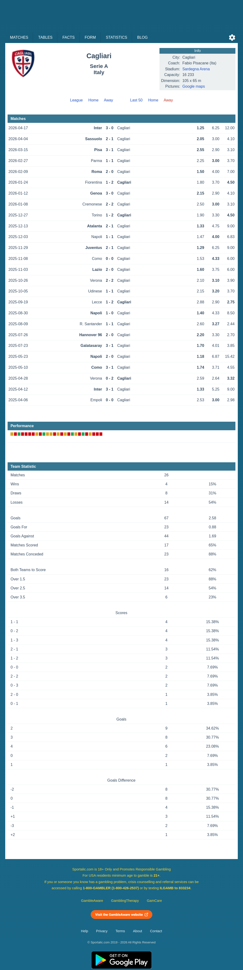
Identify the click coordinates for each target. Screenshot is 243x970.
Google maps (193, 86)
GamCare (154, 901)
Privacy (101, 931)
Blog (142, 37)
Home (93, 100)
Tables (45, 37)
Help (84, 931)
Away (108, 100)
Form (90, 37)
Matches (19, 37)
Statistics (116, 37)
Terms (120, 931)
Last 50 (136, 100)
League (76, 100)
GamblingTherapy (125, 901)
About (137, 931)
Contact (156, 931)
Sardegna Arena (196, 69)
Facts (68, 37)
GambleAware (92, 901)
